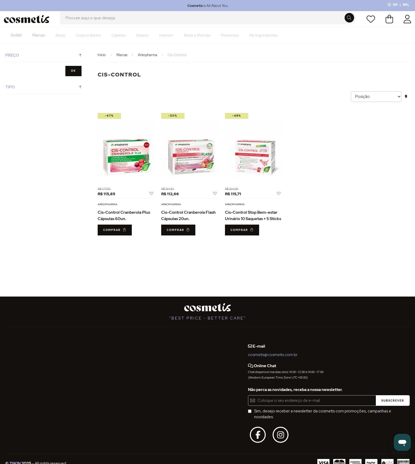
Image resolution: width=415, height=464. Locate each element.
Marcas (122, 60)
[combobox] (208, 22)
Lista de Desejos (369, 22)
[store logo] (28, 22)
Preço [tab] (12, 61)
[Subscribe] (393, 400)
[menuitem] (16, 41)
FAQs (10, 350)
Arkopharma (148, 60)
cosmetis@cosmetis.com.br (272, 354)
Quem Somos (17, 340)
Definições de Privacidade (28, 369)
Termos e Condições (24, 360)
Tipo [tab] (10, 92)
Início (102, 60)
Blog (68, 340)
